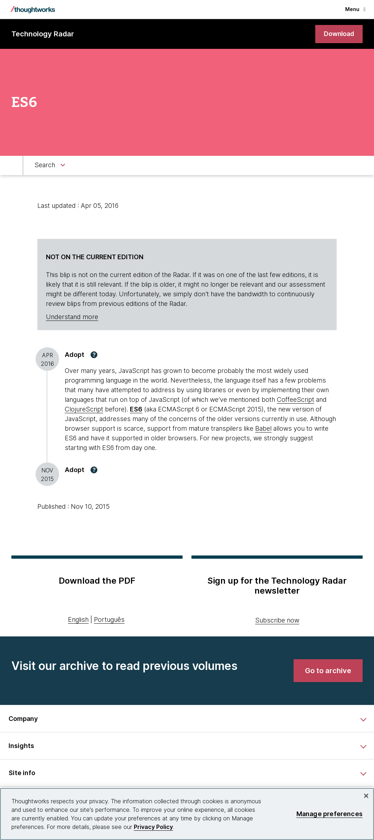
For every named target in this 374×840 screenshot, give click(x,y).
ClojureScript (84, 409)
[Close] (366, 796)
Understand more (72, 317)
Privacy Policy (153, 826)
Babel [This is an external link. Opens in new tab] (263, 428)
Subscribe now (277, 620)
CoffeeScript (295, 399)
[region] (187, 814)
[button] (94, 354)
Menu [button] (355, 9)
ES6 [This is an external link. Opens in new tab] (136, 409)
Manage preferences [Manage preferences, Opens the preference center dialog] (329, 814)
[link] (338, 34)
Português (109, 620)
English (78, 620)
